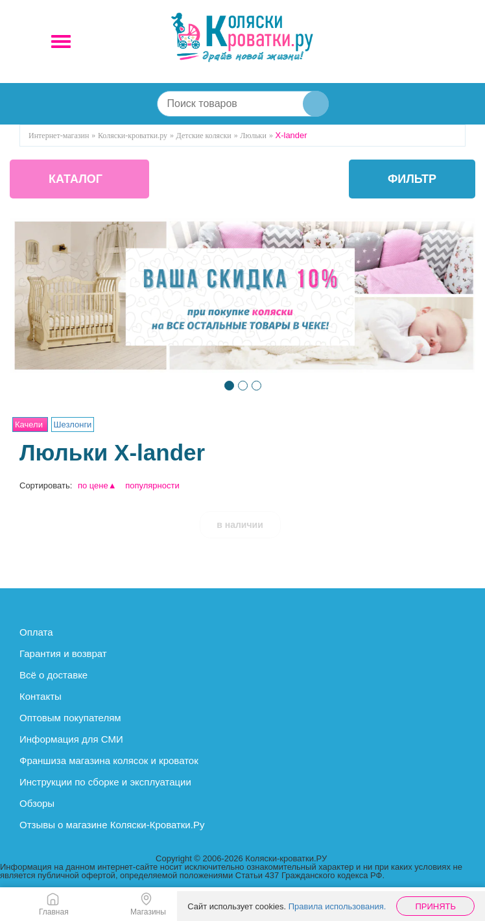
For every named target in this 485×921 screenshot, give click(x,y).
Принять (435, 906)
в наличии (240, 525)
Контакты (40, 696)
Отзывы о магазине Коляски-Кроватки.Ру (111, 824)
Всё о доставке (53, 674)
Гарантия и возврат (63, 653)
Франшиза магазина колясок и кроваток (108, 760)
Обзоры (36, 803)
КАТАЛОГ (75, 179)
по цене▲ (97, 485)
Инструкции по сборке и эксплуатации (105, 781)
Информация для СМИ (71, 739)
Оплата (36, 632)
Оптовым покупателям (70, 717)
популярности (152, 485)
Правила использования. (337, 906)
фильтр (412, 179)
